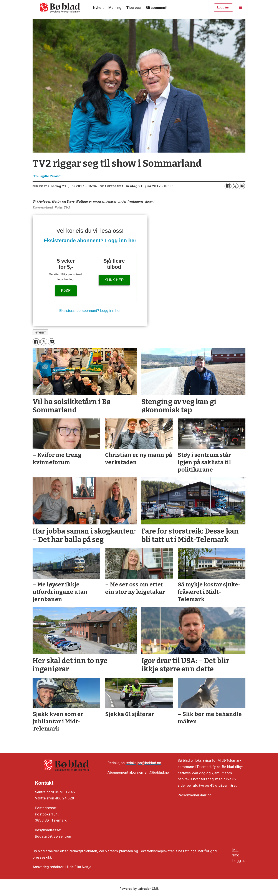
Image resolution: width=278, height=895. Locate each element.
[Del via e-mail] (241, 186)
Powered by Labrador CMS (139, 889)
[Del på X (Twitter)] (235, 186)
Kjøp (66, 290)
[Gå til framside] (60, 7)
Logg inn (223, 7)
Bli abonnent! (156, 7)
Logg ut (238, 860)
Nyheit (98, 7)
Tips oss (133, 7)
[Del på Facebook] (228, 186)
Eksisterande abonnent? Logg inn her (90, 240)
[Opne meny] (240, 7)
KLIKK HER (114, 280)
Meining (114, 7)
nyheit (40, 332)
